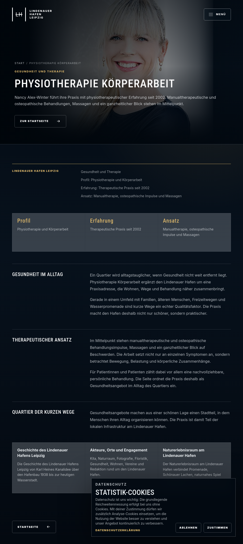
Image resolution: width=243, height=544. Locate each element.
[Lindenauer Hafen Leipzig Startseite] (32, 14)
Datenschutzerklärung (117, 530)
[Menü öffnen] (217, 14)
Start (19, 63)
